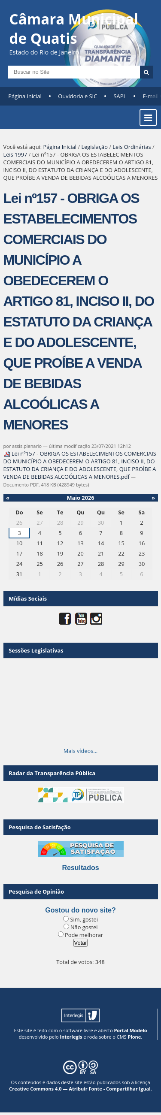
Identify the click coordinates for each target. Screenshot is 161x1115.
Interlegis (71, 1036)
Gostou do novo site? (80, 910)
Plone (134, 1036)
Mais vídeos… (81, 751)
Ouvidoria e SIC (77, 96)
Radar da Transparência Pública (52, 773)
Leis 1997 (15, 154)
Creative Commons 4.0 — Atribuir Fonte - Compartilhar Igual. (80, 1088)
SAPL (120, 96)
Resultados (80, 867)
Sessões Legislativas (36, 650)
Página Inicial (25, 96)
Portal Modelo (130, 1030)
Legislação (94, 147)
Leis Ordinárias (131, 147)
